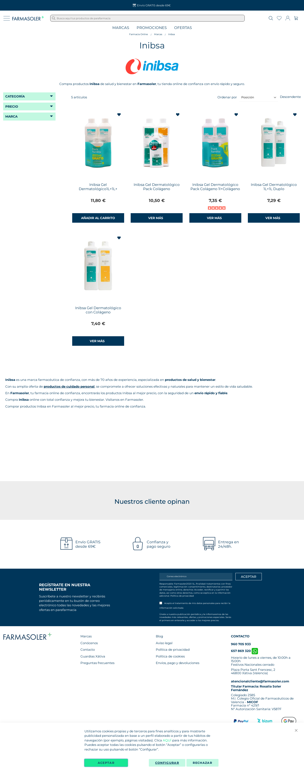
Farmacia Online (138, 34)
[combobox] (147, 18)
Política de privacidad (182, 595)
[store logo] (28, 18)
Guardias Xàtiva (92, 656)
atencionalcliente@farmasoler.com (260, 681)
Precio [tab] (11, 106)
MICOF (252, 702)
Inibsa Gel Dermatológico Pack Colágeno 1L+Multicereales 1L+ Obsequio (157, 191)
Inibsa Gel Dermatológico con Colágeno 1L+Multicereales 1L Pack (98, 312)
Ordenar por (227, 97)
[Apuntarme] (248, 576)
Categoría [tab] (15, 96)
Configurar (167, 763)
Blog (159, 636)
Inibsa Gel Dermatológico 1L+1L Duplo (274, 187)
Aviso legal (164, 643)
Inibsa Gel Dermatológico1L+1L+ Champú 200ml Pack (98, 189)
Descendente (290, 97)
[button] (119, 114)
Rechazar (202, 763)
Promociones (152, 28)
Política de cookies (170, 656)
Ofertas (183, 28)
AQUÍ (167, 740)
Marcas (120, 28)
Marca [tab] (11, 116)
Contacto (87, 650)
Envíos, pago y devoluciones (177, 663)
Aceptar (106, 763)
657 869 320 (244, 651)
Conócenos (89, 643)
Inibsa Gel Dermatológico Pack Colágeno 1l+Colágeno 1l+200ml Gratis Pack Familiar (215, 191)
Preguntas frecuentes (97, 663)
